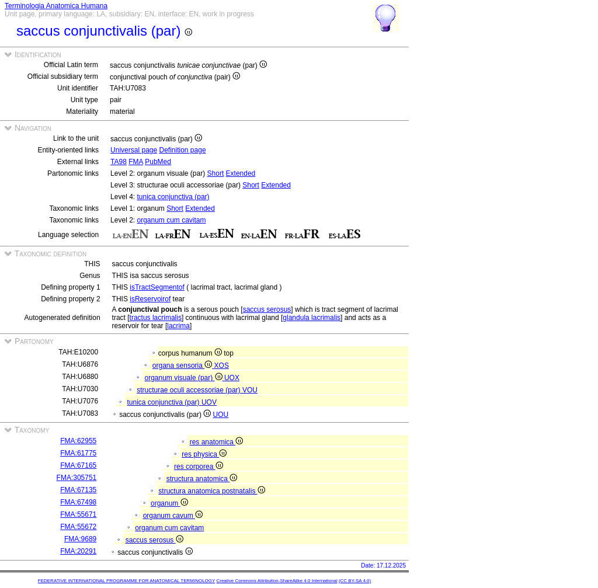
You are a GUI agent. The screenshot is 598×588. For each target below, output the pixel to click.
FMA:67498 (78, 502)
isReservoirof (150, 299)
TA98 (118, 162)
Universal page (133, 150)
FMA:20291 (78, 551)
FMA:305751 (77, 478)
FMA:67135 (78, 490)
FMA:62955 (78, 441)
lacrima (178, 326)
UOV (209, 402)
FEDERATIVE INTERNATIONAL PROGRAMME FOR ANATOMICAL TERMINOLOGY (126, 580)
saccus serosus (267, 309)
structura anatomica (202, 479)
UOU (221, 414)
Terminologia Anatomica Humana (56, 6)
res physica (204, 454)
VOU (250, 390)
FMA (135, 162)
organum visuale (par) (184, 378)
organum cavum (173, 516)
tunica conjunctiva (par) (173, 197)
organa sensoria (183, 365)
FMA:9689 (80, 539)
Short (215, 173)
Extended (241, 173)
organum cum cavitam (171, 220)
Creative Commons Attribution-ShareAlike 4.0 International (276, 580)
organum (169, 503)
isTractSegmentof (157, 287)
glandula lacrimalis (311, 318)
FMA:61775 (78, 453)
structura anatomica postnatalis (211, 491)
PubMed (158, 162)
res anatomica (217, 442)
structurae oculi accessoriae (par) (189, 390)
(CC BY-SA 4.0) (355, 580)
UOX (231, 378)
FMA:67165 (78, 465)
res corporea (198, 466)
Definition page (182, 150)
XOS (221, 365)
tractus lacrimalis (156, 318)
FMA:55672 (78, 527)
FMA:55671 (78, 514)
